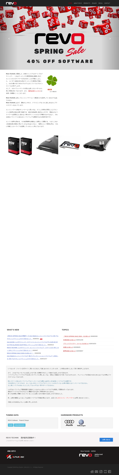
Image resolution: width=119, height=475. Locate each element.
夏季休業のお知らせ (69, 351)
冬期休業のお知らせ (69, 340)
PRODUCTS (87, 3)
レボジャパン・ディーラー (65, 398)
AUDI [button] (10, 425)
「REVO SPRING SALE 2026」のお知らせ (76, 336)
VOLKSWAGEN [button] (19, 425)
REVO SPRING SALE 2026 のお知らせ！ (20, 353)
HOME (70, 3)
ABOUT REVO (78, 3)
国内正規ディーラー (34, 91)
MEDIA (100, 3)
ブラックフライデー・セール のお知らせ (76, 343)
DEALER (94, 3)
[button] (9, 38)
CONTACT (107, 3)
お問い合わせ (106, 439)
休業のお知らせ (68, 347)
